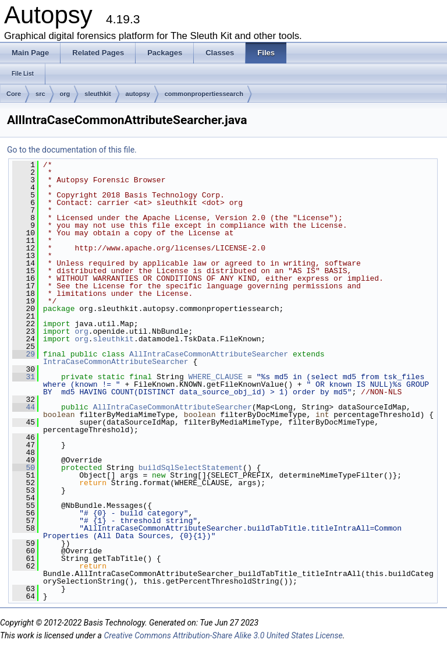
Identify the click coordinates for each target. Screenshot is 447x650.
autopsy (138, 93)
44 (23, 407)
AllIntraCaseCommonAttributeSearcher (208, 354)
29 (23, 354)
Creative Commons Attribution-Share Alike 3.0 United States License (223, 635)
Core (13, 93)
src (40, 93)
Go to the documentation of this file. (72, 149)
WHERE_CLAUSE (216, 377)
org (65, 93)
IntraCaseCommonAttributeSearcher (116, 361)
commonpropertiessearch (204, 93)
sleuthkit (97, 93)
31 (23, 377)
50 (23, 467)
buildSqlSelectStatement (191, 467)
